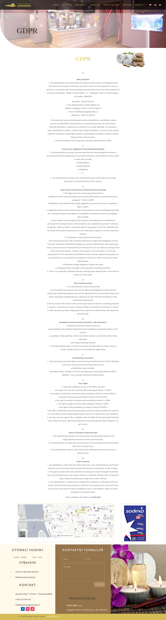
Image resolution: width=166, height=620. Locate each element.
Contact (139, 5)
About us (67, 5)
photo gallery (111, 5)
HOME (56, 5)
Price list (95, 5)
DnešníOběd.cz (52, 616)
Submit (99, 584)
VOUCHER (127, 5)
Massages (80, 5)
